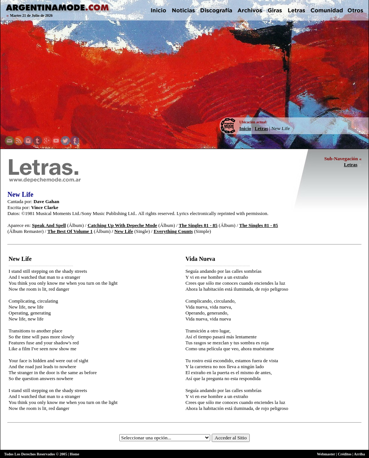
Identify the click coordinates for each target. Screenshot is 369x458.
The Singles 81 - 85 (198, 225)
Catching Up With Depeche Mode (122, 225)
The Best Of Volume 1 (69, 231)
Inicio (245, 128)
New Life (123, 231)
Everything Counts (173, 231)
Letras (261, 128)
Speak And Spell (49, 225)
